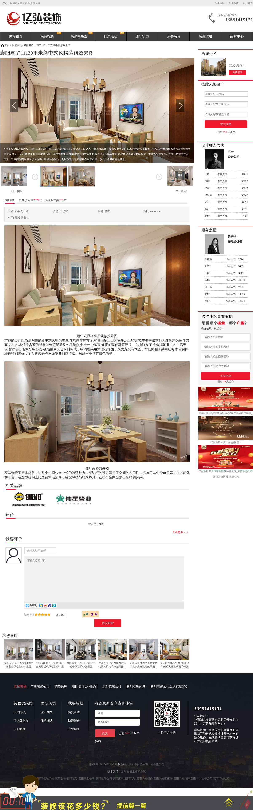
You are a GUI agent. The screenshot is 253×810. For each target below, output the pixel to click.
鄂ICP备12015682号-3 (101, 772)
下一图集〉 (182, 191)
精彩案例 (17, 45)
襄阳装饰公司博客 (84, 694)
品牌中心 (237, 36)
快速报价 (74, 728)
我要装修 (174, 36)
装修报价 (47, 36)
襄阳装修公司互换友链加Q (168, 694)
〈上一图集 (16, 191)
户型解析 (74, 737)
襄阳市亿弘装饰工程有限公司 (146, 772)
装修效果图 (79, 36)
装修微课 (61, 694)
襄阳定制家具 (135, 694)
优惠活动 (110, 36)
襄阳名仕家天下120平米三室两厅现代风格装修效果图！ (49, 675)
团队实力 (142, 36)
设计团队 (47, 720)
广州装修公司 (40, 694)
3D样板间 (20, 720)
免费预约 (237, 72)
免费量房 (74, 720)
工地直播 (20, 737)
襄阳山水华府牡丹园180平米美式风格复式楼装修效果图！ (174, 675)
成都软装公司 (111, 694)
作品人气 (226, 174)
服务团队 (47, 728)
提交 (105, 741)
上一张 (35, 177)
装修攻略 (205, 36)
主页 (6, 45)
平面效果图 (21, 728)
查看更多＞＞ (180, 532)
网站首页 (16, 36)
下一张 (159, 177)
